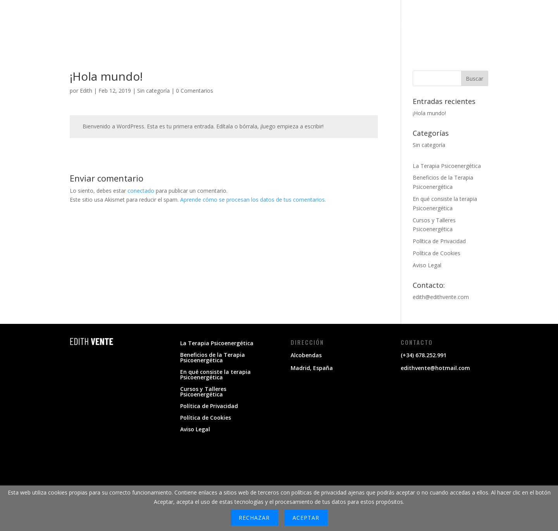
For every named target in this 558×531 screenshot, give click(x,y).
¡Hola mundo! (429, 113)
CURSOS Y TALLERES (489, 25)
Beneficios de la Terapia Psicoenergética (212, 358)
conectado (140, 190)
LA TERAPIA (431, 25)
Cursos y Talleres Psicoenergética (203, 392)
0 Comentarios (194, 90)
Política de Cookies (436, 253)
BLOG (538, 25)
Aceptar (306, 517)
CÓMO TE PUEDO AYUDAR (367, 25)
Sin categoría (153, 90)
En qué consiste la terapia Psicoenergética (215, 375)
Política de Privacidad (439, 241)
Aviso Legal (427, 265)
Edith (86, 90)
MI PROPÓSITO (296, 25)
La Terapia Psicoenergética (447, 166)
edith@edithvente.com (441, 297)
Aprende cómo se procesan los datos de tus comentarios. (253, 199)
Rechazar (254, 517)
